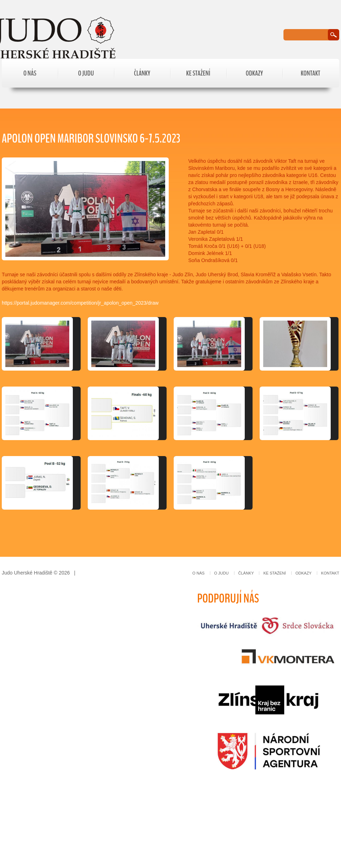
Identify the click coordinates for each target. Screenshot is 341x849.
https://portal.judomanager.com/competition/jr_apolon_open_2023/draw (80, 303)
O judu (86, 73)
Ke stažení (198, 73)
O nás (30, 73)
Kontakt (310, 73)
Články (142, 73)
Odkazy (254, 73)
